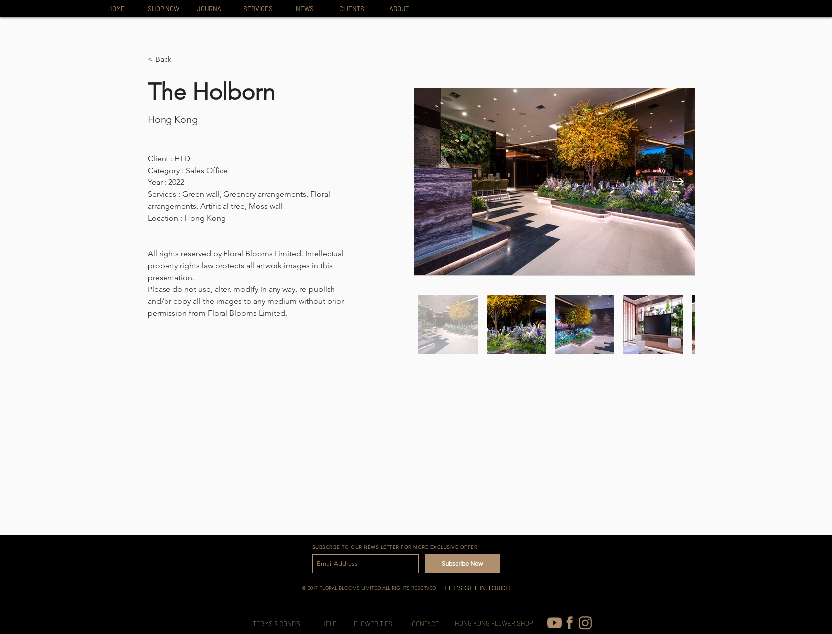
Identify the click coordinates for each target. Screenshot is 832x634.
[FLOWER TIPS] (373, 624)
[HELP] (329, 624)
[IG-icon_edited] (585, 622)
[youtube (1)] (554, 622)
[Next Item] (678, 181)
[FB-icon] (569, 622)
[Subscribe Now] (462, 563)
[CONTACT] (425, 624)
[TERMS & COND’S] (276, 624)
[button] (167, 60)
